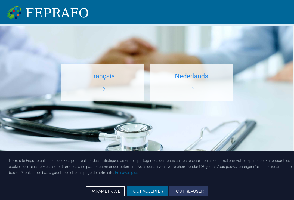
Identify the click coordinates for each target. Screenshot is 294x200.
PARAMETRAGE (105, 191)
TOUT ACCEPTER (147, 191)
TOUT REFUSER (189, 191)
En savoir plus (126, 172)
